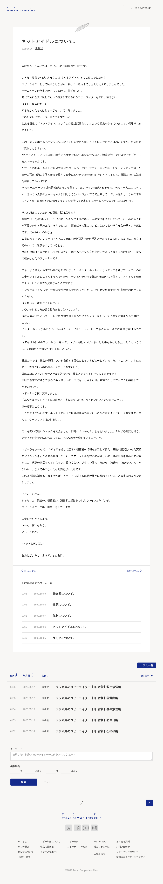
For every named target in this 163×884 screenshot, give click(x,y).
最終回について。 (64, 593)
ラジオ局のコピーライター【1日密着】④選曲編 (87, 697)
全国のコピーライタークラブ (130, 855)
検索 (23, 781)
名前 (46, 675)
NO (14, 675)
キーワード (16, 748)
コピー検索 (72, 840)
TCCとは (22, 840)
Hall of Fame (24, 855)
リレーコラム (100, 840)
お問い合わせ (123, 845)
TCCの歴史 (23, 845)
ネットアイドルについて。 (70, 626)
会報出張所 (99, 852)
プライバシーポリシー (127, 850)
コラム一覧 (146, 665)
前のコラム (30, 570)
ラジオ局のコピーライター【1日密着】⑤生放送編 (88, 686)
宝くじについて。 (64, 637)
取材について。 (63, 615)
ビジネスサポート (49, 850)
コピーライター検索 (77, 845)
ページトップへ (149, 801)
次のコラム (133, 570)
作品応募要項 (47, 845)
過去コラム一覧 (102, 845)
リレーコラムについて (139, 8)
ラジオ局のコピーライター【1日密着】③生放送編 (88, 708)
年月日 (28, 675)
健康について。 (63, 604)
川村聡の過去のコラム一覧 (37, 582)
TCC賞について (25, 850)
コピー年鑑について (50, 840)
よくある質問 (123, 840)
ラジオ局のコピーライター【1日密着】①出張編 (88, 731)
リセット (48, 781)
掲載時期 (15, 765)
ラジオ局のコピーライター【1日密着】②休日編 (87, 719)
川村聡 (39, 47)
